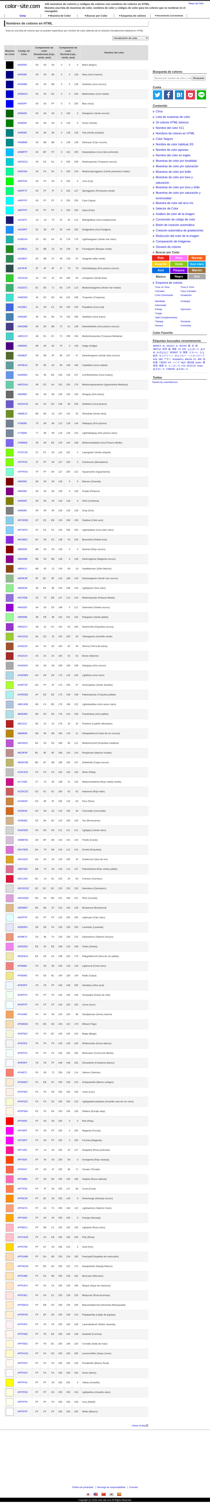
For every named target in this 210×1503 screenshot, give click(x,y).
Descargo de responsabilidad (111, 1487)
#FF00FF (22, 1130)
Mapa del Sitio (196, 3)
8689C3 (157, 345)
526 (184, 349)
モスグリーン (166, 355)
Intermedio (160, 305)
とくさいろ (174, 365)
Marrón (197, 270)
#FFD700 (22, 1246)
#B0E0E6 (23, 714)
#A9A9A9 (23, 665)
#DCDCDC (23, 888)
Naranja (197, 257)
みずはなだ (163, 352)
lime (155, 359)
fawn (183, 362)
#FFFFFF (23, 1411)
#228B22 (22, 249)
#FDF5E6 (23, 1111)
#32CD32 (23, 278)
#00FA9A (22, 171)
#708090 (22, 423)
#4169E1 (22, 307)
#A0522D (22, 646)
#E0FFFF (23, 917)
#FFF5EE (23, 1334)
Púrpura (178, 270)
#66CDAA (23, 384)
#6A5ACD (23, 404)
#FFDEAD (23, 1266)
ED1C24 (191, 365)
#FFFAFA (23, 1372)
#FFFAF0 (22, 1363)
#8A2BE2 (23, 539)
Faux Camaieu (188, 291)
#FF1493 (22, 1150)
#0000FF (22, 103)
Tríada (158, 313)
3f (180, 352)
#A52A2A (23, 655)
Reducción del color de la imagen (177, 235)
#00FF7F (22, 190)
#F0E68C (23, 975)
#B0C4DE (23, 704)
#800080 (22, 491)
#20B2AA (23, 239)
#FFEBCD (23, 1305)
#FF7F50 (22, 1188)
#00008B (22, 84)
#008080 (22, 132)
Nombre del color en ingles (173, 155)
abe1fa (188, 359)
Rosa (178, 257)
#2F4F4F (22, 268)
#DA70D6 (23, 849)
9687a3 (157, 349)
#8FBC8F (23, 578)
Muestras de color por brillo (173, 171)
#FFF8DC (23, 1343)
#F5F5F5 (22, 1043)
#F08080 (22, 965)
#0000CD (23, 93)
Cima (23, 15)
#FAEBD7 (23, 1082)
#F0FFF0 (22, 995)
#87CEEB (23, 520)
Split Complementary (166, 317)
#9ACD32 (23, 636)
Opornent (186, 309)
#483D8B (22, 326)
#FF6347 (22, 1169)
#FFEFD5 (23, 1314)
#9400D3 (22, 607)
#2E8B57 (22, 258)
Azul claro (197, 264)
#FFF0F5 (22, 1324)
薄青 (185, 352)
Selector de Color (167, 208)
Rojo (161, 257)
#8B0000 (22, 549)
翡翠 (161, 365)
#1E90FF (22, 229)
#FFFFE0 (23, 1392)
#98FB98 (22, 617)
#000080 (22, 74)
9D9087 (174, 352)
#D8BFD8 (23, 840)
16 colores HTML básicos (172, 122)
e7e (183, 365)
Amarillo (161, 264)
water (198, 362)
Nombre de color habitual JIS (174, 144)
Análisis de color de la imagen (175, 214)
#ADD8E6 (23, 675)
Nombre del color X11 (170, 127)
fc (166, 365)
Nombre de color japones (172, 149)
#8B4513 (22, 568)
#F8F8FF (22, 1062)
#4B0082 (22, 345)
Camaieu (160, 291)
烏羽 (164, 349)
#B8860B (22, 733)
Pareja (158, 309)
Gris (197, 276)
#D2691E (22, 810)
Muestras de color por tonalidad (176, 160)
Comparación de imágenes (173, 241)
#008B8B (22, 142)
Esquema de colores (169, 282)
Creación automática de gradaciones (179, 230)
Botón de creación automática (175, 224)
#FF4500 (22, 1159)
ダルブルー (180, 355)
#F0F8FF (22, 985)
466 (200, 359)
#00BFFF (22, 152)
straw (200, 365)
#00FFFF (22, 200)
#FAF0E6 (22, 1091)
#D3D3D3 (23, 830)
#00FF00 (22, 181)
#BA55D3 (23, 743)
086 (161, 359)
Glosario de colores (168, 246)
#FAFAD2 (23, 1101)
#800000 (22, 481)
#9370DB (22, 597)
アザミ (167, 359)
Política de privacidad (82, 1487)
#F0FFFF (22, 1004)
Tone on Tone (162, 287)
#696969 (22, 394)
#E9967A (22, 936)
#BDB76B (23, 762)
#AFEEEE (23, 694)
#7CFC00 (23, 452)
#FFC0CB (23, 1237)
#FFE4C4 (23, 1285)
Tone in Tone (187, 287)
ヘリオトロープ (196, 355)
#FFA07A (22, 1208)
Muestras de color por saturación (177, 166)
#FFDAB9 (23, 1256)
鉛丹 (155, 355)
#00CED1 (23, 161)
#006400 (22, 113)
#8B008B (22, 559)
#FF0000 (22, 1120)
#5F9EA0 (22, 365)
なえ (202, 352)
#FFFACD (23, 1353)
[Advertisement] (179, 44)
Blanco (161, 276)
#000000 (22, 64)
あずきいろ (159, 369)
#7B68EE (23, 442)
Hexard (159, 325)
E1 (194, 359)
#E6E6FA (23, 927)
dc (164, 345)
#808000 (22, 500)
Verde (179, 264)
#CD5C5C (23, 791)
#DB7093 (22, 869)
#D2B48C (23, 820)
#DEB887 (23, 907)
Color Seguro (164, 138)
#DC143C (23, 878)
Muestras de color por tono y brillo (178, 187)
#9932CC (23, 626)
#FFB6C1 (23, 1227)
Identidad (160, 301)
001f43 (183, 345)
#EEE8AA (23, 956)
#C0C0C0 (23, 772)
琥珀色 (190, 362)
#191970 (22, 219)
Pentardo (185, 321)
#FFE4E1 (23, 1295)
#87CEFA (23, 529)
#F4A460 (22, 1014)
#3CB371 (22, 287)
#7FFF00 (22, 462)
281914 (170, 345)
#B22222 (22, 723)
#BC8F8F (23, 752)
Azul (161, 270)
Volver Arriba (138, 1425)
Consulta (133, 1487)
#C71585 (22, 781)
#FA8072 (22, 1072)
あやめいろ (182, 369)
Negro (179, 276)
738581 (163, 362)
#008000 (22, 123)
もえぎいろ (193, 349)
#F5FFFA (22, 1053)
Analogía (185, 301)
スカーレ (193, 352)
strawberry (177, 359)
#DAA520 (23, 859)
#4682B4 (22, 316)
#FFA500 (22, 1217)
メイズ (175, 362)
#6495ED (22, 374)
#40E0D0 (22, 297)
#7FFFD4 (23, 471)
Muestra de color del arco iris (174, 203)
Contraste (186, 325)
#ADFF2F (23, 684)
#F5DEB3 (23, 1024)
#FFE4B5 (23, 1275)
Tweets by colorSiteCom (165, 382)
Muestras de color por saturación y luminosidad (178, 193)
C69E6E (170, 369)
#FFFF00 (22, 1382)
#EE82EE (23, 946)
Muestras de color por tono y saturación (174, 178)
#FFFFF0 (22, 1401)
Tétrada (159, 321)
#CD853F (23, 801)
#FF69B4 (22, 1179)
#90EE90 (22, 588)
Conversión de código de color (175, 219)
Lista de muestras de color (173, 116)
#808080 (22, 510)
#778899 (22, 433)
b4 (169, 362)
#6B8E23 (22, 413)
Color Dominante (164, 295)
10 (179, 349)
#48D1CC (23, 336)
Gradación (186, 295)
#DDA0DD (23, 898)
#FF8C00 (22, 1198)
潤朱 (174, 349)
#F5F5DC (23, 1033)
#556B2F (22, 355)
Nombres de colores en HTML (175, 133)
